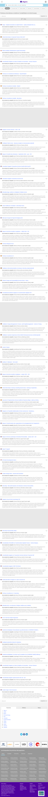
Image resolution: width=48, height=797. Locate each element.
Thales (5, 721)
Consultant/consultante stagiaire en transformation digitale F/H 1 (17, 292)
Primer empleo (22, 8)
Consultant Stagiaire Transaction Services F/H (12, 178)
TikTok (5, 722)
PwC (5, 716)
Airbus (5, 724)
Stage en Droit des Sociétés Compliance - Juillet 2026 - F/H (15, 231)
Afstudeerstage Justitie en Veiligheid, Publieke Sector (14, 192)
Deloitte (5, 727)
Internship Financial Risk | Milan (9, 530)
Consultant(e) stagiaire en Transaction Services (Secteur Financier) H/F (18, 555)
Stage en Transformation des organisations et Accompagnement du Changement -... (21, 423)
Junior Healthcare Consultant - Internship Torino (13, 205)
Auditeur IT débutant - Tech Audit (10, 362)
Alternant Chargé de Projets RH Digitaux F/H (12, 217)
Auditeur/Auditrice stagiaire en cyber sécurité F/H (13, 579)
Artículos (43, 8)
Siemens (5, 725)
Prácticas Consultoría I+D (8, 255)
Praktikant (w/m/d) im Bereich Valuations (11, 642)
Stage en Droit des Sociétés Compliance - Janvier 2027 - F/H (16, 374)
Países (3, 753)
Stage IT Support (6, 449)
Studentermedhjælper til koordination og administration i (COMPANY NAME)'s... (20, 629)
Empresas (29, 8)
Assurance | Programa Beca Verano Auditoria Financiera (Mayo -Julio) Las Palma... (20, 400)
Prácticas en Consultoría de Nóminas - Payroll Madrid (14, 73)
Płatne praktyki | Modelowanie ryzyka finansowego (13, 50)
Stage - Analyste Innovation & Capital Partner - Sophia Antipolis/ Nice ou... (19, 24)
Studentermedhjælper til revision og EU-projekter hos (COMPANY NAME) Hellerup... (21, 654)
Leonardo (5, 718)
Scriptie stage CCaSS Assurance (9, 689)
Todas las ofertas (32, 785)
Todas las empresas (33, 786)
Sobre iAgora (22, 786)
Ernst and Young (7, 715)
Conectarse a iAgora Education (41, 788)
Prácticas (7, 8)
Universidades (36, 8)
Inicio (2, 8)
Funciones (16, 753)
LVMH (5, 712)
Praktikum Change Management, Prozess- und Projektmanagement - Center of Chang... (22, 324)
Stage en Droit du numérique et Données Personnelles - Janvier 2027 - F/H (19, 436)
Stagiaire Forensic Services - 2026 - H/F (11, 129)
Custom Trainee (5, 347)
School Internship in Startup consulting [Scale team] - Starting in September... (19, 387)
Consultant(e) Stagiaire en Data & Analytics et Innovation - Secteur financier (19, 61)
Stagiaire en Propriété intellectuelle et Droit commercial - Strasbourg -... (18, 411)
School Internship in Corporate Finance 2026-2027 (13, 37)
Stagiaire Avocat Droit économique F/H (11, 499)
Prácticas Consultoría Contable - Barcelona (11, 98)
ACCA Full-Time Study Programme (10, 617)
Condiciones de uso (23, 788)
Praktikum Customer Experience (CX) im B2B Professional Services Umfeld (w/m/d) (21, 335)
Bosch (5, 713)
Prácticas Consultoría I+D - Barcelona (10, 593)
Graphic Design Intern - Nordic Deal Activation (12, 473)
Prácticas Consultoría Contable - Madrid (11, 86)
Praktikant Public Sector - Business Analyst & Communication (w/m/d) (18, 143)
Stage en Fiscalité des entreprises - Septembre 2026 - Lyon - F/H (17, 154)
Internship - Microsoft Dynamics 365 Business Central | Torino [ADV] (17, 485)
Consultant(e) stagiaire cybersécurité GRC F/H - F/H (14, 677)
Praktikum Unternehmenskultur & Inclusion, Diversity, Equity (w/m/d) (18, 268)
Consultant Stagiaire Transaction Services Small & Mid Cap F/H (16, 166)
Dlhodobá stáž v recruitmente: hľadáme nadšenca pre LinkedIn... (16, 605)
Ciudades (9, 753)
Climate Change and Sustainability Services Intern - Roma (15, 280)
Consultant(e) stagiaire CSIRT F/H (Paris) (11, 566)
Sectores (23, 753)
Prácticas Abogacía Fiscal (8, 243)
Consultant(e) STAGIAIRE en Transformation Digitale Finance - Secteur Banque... (20, 542)
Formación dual (14, 8)
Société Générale (7, 719)
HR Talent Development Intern (9, 460)
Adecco (5, 710)
